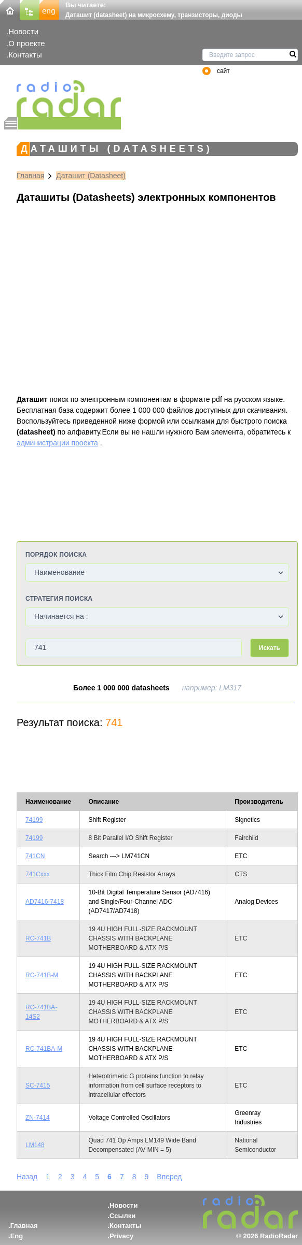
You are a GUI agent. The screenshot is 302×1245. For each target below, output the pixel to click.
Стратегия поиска (58, 598)
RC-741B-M (41, 975)
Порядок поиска (56, 554)
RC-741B (38, 938)
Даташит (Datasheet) (91, 175)
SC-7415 (37, 1085)
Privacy (121, 1236)
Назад (27, 1176)
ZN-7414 (37, 1117)
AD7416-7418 (44, 901)
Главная (30, 175)
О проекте (26, 43)
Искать (269, 648)
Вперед (169, 1176)
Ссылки (122, 1216)
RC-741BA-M (43, 1048)
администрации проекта (57, 443)
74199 (34, 819)
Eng (16, 1236)
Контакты (25, 54)
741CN (35, 856)
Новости (23, 31)
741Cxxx (37, 874)
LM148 (35, 1145)
